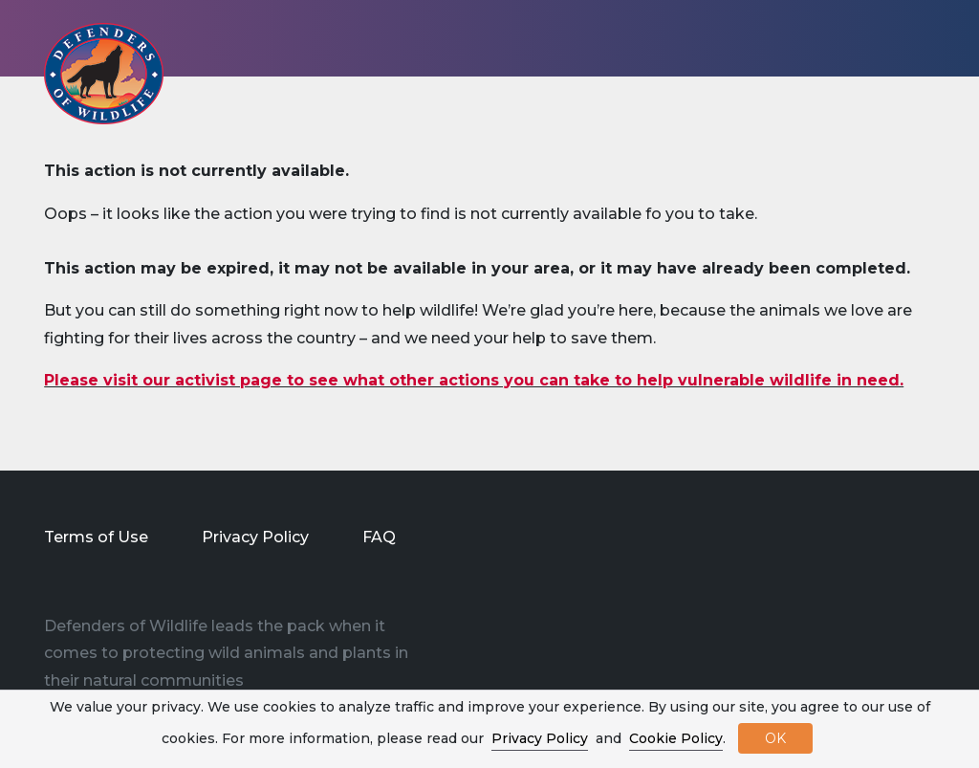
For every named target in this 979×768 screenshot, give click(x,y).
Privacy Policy (255, 537)
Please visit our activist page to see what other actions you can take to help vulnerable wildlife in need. (473, 380)
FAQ (379, 537)
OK (775, 738)
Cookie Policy (676, 738)
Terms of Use (96, 537)
